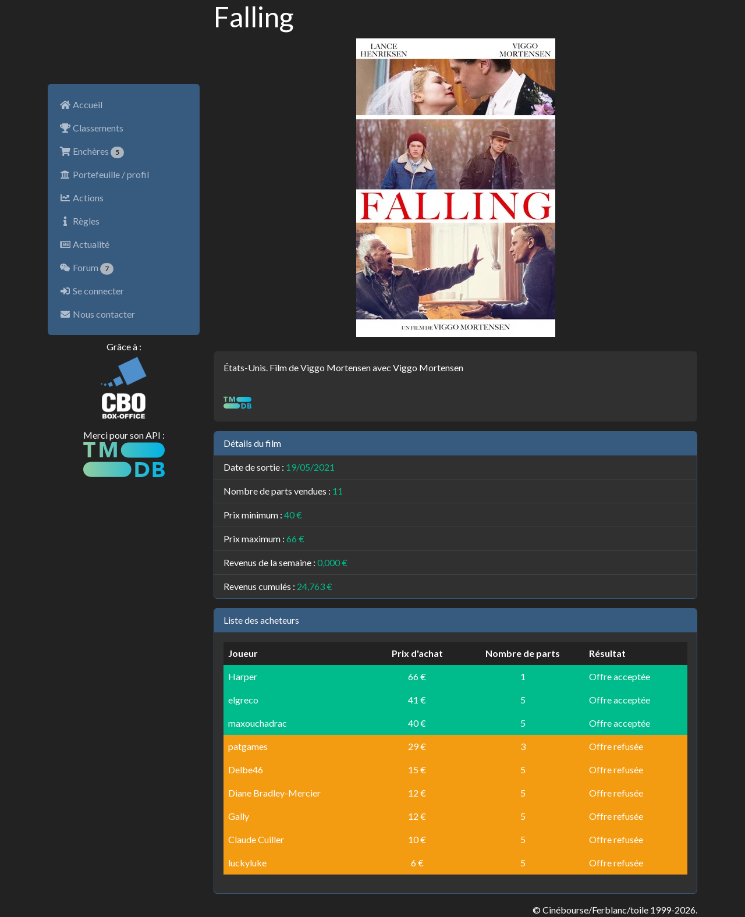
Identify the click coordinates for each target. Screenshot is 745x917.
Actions (81, 197)
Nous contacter (97, 313)
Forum (86, 268)
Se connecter (91, 290)
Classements (91, 127)
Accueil (80, 104)
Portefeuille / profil (104, 174)
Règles (79, 220)
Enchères (91, 151)
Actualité (84, 244)
